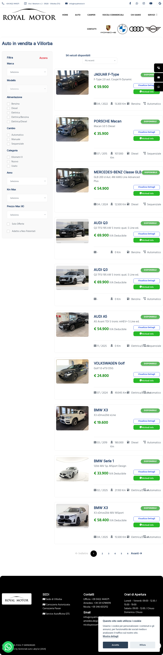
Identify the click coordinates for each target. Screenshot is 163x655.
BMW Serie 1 (104, 461)
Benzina (15, 104)
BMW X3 (101, 410)
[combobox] (27, 72)
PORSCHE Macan (107, 121)
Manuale (15, 139)
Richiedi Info (147, 92)
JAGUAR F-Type (106, 74)
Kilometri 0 (17, 157)
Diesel (14, 108)
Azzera (43, 58)
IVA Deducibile (118, 236)
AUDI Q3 (101, 223)
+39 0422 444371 (10, 3)
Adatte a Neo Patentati (23, 231)
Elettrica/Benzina (20, 117)
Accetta (115, 645)
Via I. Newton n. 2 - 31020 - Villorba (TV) (42, 3)
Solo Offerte (17, 224)
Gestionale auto (25, 649)
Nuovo (14, 162)
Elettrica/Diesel (19, 122)
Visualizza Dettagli (146, 85)
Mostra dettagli (110, 636)
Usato (14, 166)
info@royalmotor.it (75, 3)
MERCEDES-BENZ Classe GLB (117, 172)
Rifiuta (143, 645)
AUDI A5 (100, 317)
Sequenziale (17, 144)
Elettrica (15, 113)
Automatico (17, 135)
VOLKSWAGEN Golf (109, 363)
